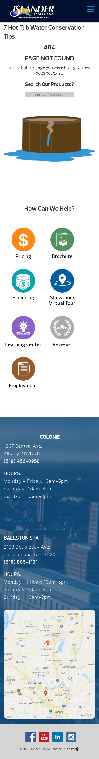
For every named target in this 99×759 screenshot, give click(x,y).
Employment (23, 386)
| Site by (70, 749)
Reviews (62, 345)
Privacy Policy (19, 521)
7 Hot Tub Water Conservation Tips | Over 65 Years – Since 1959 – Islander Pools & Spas (31, 12)
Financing (23, 298)
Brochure (62, 256)
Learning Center (23, 345)
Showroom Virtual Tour (62, 300)
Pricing (23, 256)
